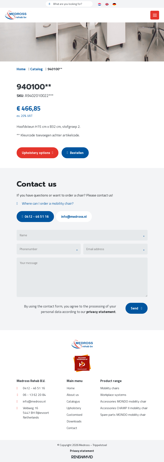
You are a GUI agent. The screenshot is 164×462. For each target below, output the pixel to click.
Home (21, 69)
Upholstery (74, 408)
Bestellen (77, 152)
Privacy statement (82, 451)
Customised (74, 414)
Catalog (37, 69)
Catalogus (73, 401)
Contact (72, 428)
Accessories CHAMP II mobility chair (124, 408)
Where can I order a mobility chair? (45, 203)
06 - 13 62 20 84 (31, 394)
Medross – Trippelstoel (93, 445)
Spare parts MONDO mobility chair (123, 414)
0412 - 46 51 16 (36, 216)
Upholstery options (38, 152)
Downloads (74, 421)
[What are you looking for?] (69, 4)
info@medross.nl (76, 216)
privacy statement (100, 311)
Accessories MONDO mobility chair (123, 401)
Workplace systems (113, 394)
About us (73, 394)
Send (136, 308)
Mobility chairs (109, 388)
